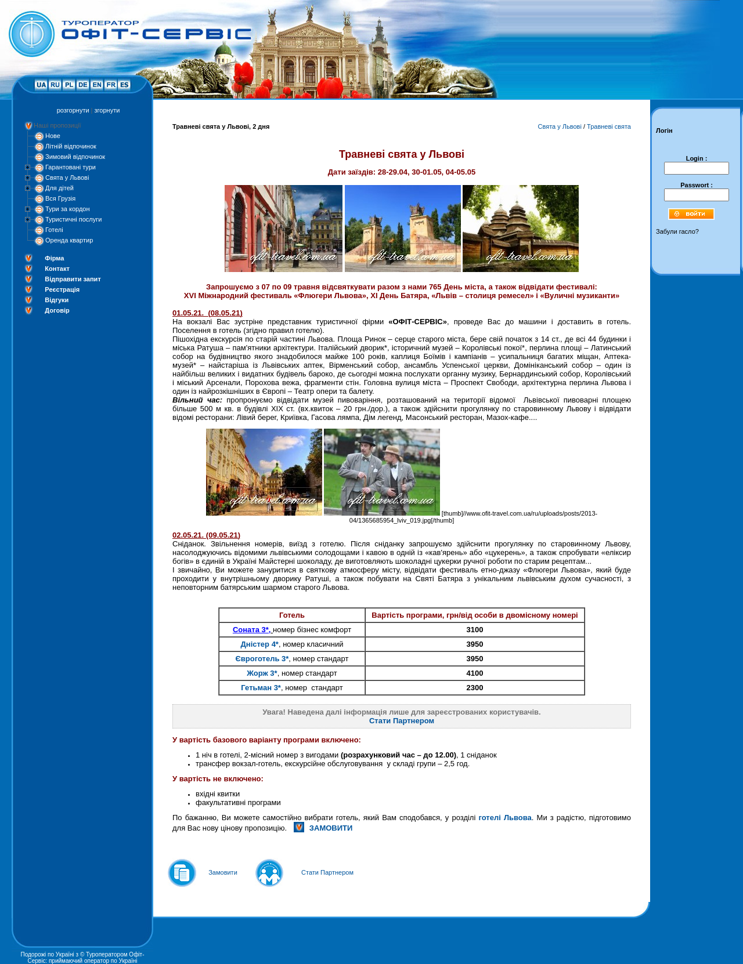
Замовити (222, 872)
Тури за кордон (67, 208)
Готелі (54, 229)
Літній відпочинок (70, 146)
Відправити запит (72, 279)
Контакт (57, 268)
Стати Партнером (401, 720)
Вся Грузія (60, 198)
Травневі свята (609, 126)
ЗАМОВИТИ (331, 828)
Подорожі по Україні (47, 954)
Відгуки (56, 299)
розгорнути (73, 110)
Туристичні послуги (73, 219)
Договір (57, 310)
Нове (52, 135)
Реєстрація (62, 289)
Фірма (54, 258)
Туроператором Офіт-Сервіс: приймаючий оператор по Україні (86, 957)
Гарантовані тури (70, 167)
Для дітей (59, 187)
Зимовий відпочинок (75, 156)
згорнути (107, 110)
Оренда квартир (69, 240)
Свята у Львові (67, 177)
